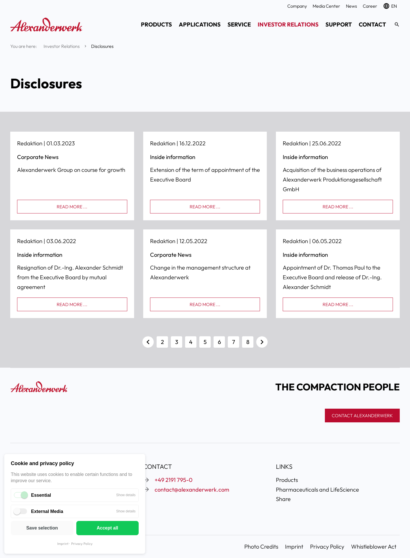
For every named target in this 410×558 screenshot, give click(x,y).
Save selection (42, 528)
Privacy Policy (82, 543)
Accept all (107, 528)
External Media (47, 511)
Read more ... (72, 206)
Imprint (62, 543)
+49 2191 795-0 (173, 479)
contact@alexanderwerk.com (192, 489)
